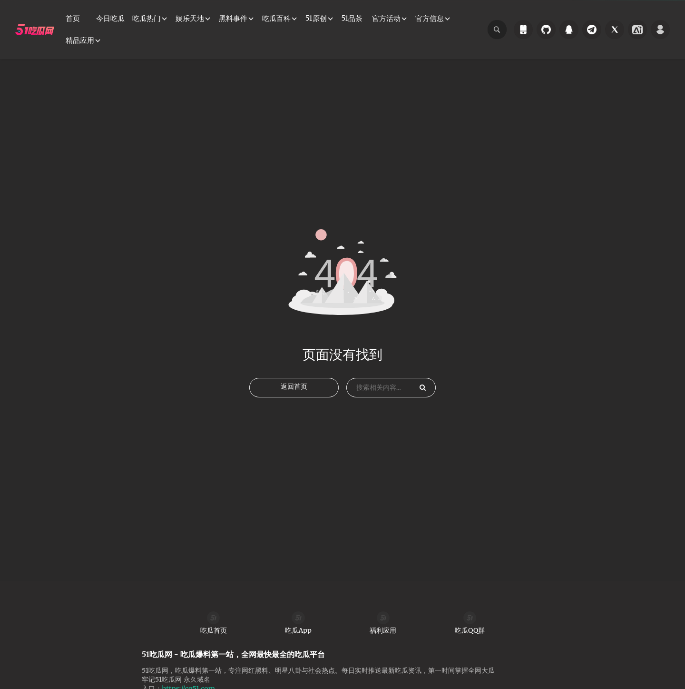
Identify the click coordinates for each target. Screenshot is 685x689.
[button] (150, 19)
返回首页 (294, 414)
